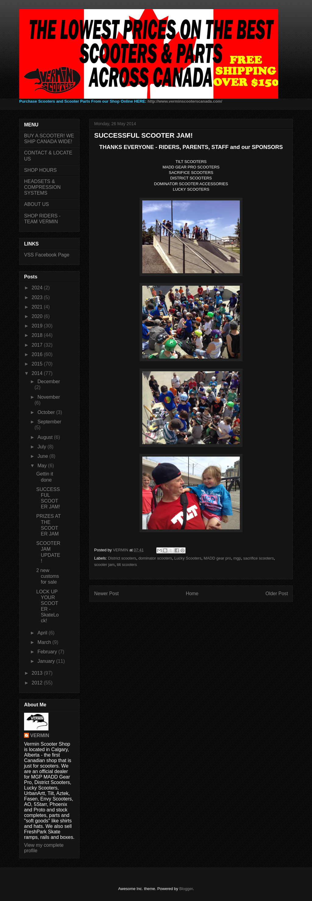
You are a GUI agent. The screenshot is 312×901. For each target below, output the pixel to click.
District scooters (122, 558)
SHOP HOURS (40, 170)
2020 (38, 316)
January (46, 661)
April (42, 632)
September (49, 421)
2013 (38, 673)
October (46, 412)
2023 (38, 297)
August (45, 437)
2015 (38, 363)
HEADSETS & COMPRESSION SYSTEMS (42, 187)
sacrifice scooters (258, 558)
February (47, 651)
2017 (38, 345)
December (48, 381)
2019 (38, 325)
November (48, 397)
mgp (237, 558)
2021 (38, 306)
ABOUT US (36, 204)
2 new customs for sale (47, 576)
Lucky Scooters (187, 558)
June (43, 456)
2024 (38, 287)
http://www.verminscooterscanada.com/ (184, 101)
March (44, 642)
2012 (38, 682)
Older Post (276, 593)
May (42, 465)
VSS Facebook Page (46, 254)
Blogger (186, 888)
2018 (38, 335)
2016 (38, 354)
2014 (38, 373)
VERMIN (39, 735)
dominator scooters (155, 558)
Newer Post (106, 593)
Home (192, 593)
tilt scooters (127, 564)
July (42, 446)
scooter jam (104, 564)
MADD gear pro (217, 558)
